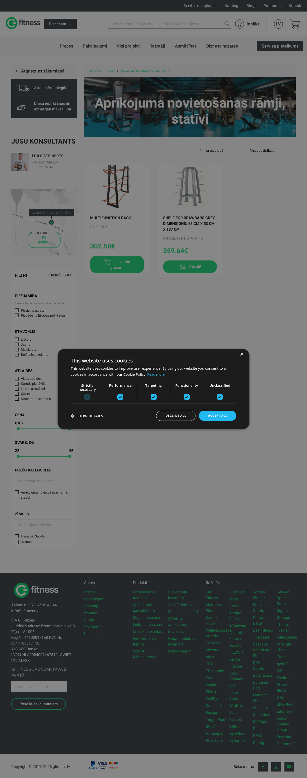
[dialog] (153, 389)
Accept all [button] (217, 415)
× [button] (241, 354)
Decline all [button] (174, 415)
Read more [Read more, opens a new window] (156, 373)
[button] (87, 416)
